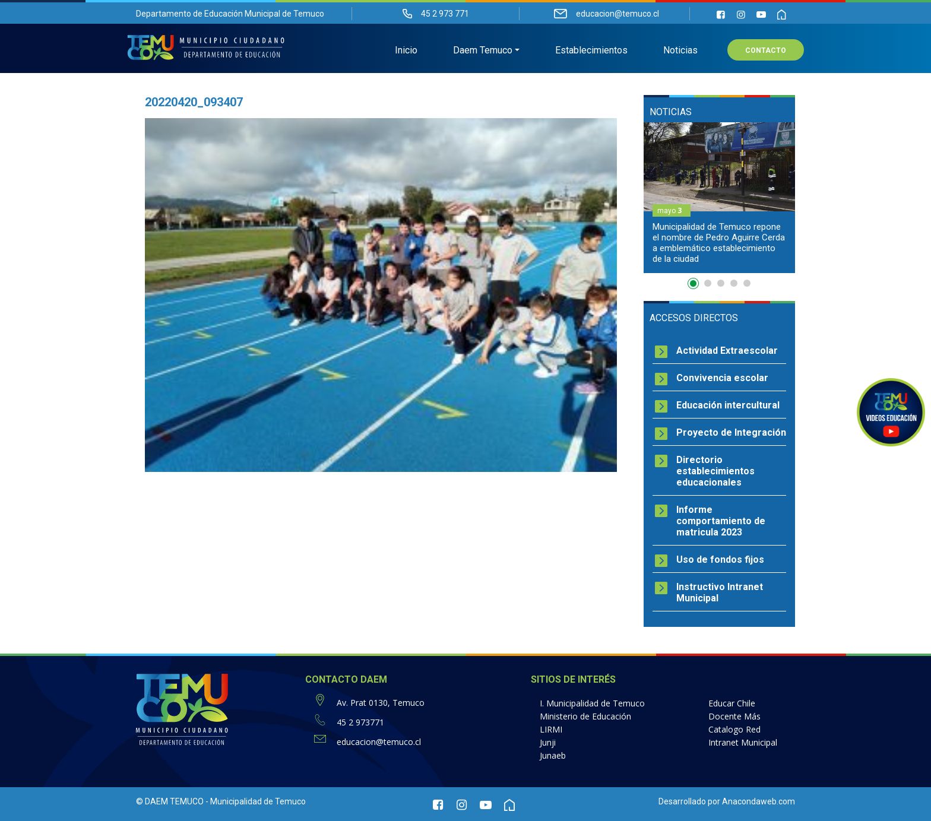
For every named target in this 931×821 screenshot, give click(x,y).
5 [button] (746, 283)
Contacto (765, 51)
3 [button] (720, 283)
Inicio (406, 50)
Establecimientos (591, 50)
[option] (719, 197)
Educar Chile (731, 703)
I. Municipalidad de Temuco (592, 703)
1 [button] (694, 285)
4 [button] (733, 283)
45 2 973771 (360, 722)
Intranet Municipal (742, 742)
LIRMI (551, 729)
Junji (548, 742)
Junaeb (553, 755)
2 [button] (707, 283)
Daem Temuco (482, 50)
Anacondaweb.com (758, 801)
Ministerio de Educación (585, 716)
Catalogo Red (734, 729)
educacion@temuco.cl (379, 741)
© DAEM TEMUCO (170, 801)
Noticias (680, 50)
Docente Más (734, 716)
